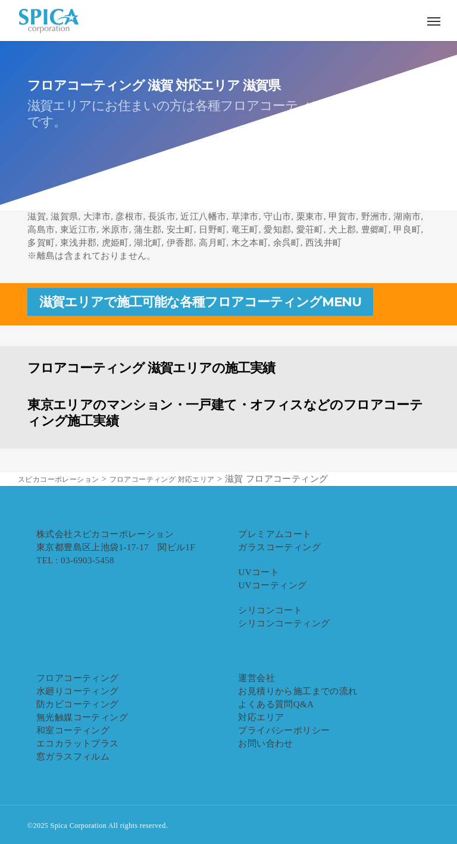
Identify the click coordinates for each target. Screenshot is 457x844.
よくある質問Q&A (276, 704)
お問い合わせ (265, 743)
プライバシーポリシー (284, 730)
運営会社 (256, 678)
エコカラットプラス (77, 743)
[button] (433, 21)
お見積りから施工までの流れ (297, 691)
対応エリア (261, 717)
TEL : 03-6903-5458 (75, 560)
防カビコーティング (77, 704)
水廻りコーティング (77, 691)
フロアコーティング (77, 678)
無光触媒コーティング (82, 717)
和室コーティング (72, 730)
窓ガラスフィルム (72, 756)
